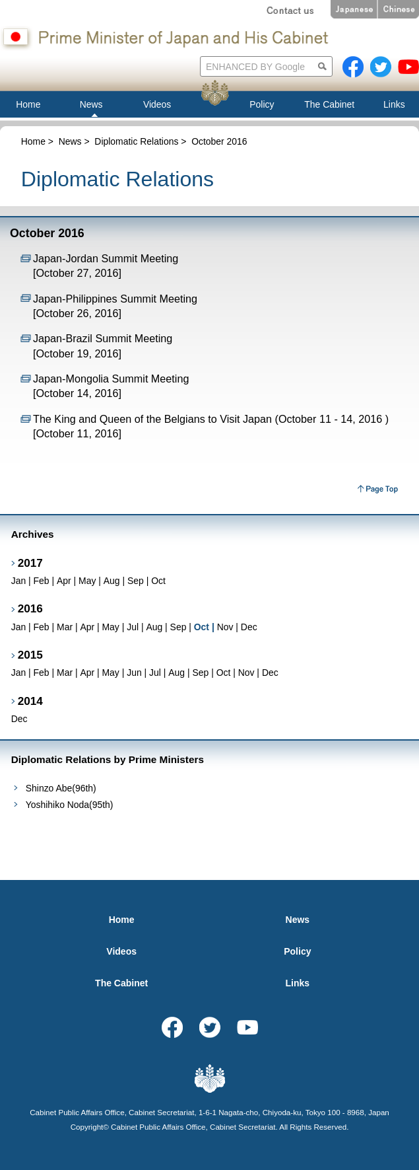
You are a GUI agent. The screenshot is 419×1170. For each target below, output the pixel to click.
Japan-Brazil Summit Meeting (102, 338)
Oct (158, 580)
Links (298, 983)
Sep (135, 580)
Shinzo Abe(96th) (61, 788)
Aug (112, 580)
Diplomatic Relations (136, 141)
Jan (18, 580)
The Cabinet (121, 983)
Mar (65, 627)
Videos (121, 951)
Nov (225, 627)
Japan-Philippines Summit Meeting (115, 299)
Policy (297, 951)
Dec (249, 627)
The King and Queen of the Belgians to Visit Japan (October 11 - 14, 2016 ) (211, 419)
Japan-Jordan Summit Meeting (105, 258)
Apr (64, 580)
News (70, 141)
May (87, 580)
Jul (133, 627)
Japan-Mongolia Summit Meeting (111, 378)
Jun (134, 672)
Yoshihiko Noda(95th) (69, 804)
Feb (41, 580)
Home (33, 141)
